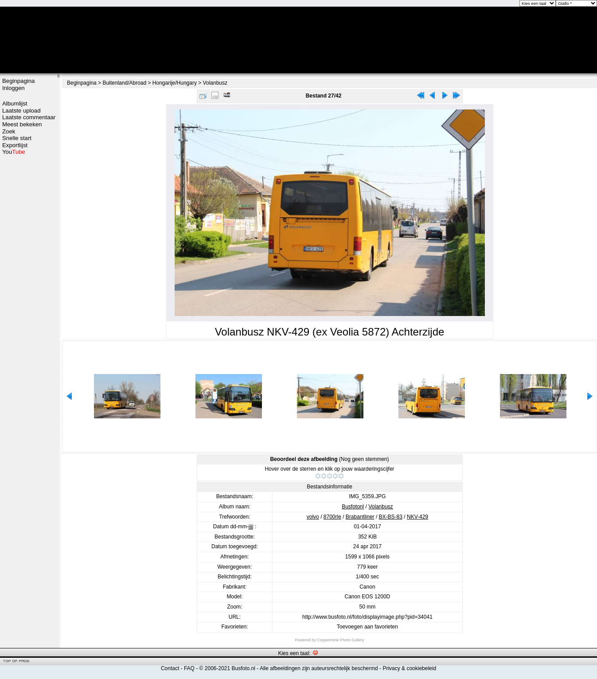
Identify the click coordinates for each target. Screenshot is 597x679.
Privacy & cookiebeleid (409, 668)
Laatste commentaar (28, 117)
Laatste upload (21, 110)
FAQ (189, 668)
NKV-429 (417, 517)
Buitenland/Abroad (124, 83)
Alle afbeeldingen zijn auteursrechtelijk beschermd (319, 668)
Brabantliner (360, 517)
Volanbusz (215, 83)
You (13, 151)
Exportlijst (14, 145)
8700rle (332, 517)
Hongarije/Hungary (174, 83)
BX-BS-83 (390, 517)
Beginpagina (18, 81)
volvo (313, 517)
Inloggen (13, 88)
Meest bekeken (22, 124)
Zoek (8, 131)
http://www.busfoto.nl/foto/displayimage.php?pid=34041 (367, 617)
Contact (170, 668)
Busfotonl (353, 506)
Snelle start (16, 138)
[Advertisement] (28, 296)
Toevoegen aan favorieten (367, 627)
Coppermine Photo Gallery (340, 640)
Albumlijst (14, 103)
